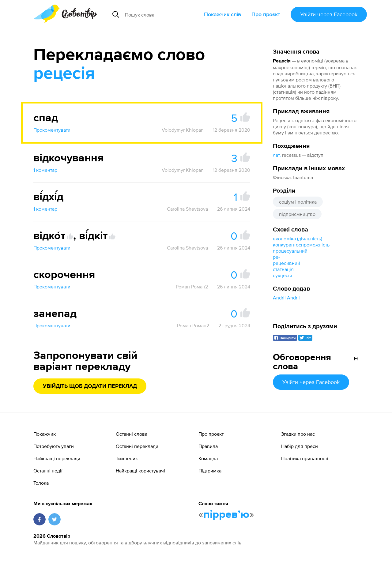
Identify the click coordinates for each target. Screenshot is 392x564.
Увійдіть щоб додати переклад (90, 386)
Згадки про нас (298, 434)
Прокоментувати (51, 130)
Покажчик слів (222, 14)
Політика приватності (304, 458)
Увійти (328, 14)
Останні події (47, 470)
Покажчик (44, 434)
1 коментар (45, 170)
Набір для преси (299, 446)
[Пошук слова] (162, 14)
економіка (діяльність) (297, 238)
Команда (208, 458)
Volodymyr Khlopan (183, 130)
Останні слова (131, 434)
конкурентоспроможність (301, 244)
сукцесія (282, 275)
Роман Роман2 (192, 286)
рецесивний (286, 263)
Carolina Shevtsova (187, 209)
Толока (41, 483)
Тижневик (127, 458)
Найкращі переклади (56, 458)
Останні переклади (137, 446)
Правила (208, 446)
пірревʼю (226, 514)
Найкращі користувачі (140, 470)
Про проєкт (265, 14)
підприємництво (297, 214)
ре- (276, 257)
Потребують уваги (53, 446)
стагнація (283, 269)
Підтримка (209, 470)
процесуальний (290, 251)
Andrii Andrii (286, 297)
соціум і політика (298, 202)
